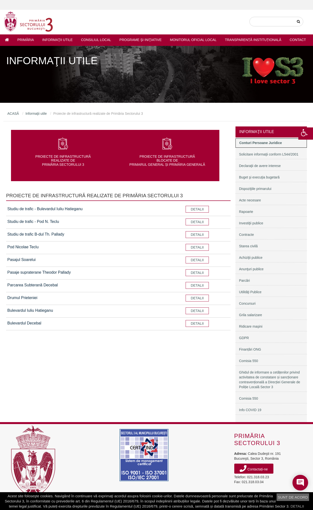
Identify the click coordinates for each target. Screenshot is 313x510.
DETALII (297, 506)
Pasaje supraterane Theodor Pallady (39, 272)
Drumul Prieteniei (22, 298)
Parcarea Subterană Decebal (32, 285)
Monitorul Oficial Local (193, 40)
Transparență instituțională (253, 40)
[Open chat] (300, 482)
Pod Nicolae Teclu (23, 247)
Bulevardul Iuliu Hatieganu (30, 310)
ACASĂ (13, 113)
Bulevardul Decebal (24, 323)
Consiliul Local (96, 40)
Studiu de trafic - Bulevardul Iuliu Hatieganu (45, 209)
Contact (298, 40)
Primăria (25, 40)
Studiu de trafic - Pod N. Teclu (33, 221)
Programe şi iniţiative (140, 40)
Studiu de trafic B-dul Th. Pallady (35, 234)
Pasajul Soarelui (21, 260)
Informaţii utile (57, 40)
